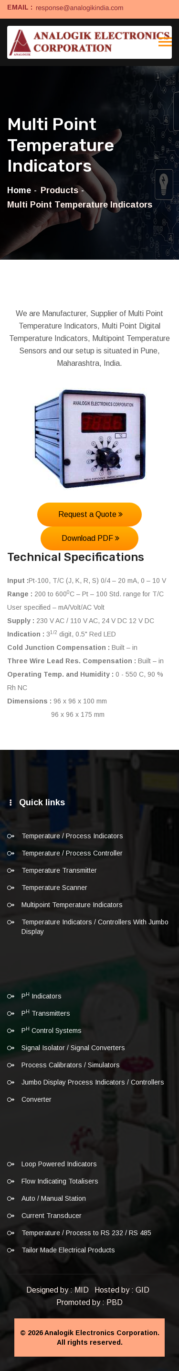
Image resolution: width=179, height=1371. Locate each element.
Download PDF (90, 538)
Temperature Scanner (54, 887)
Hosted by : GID (122, 1290)
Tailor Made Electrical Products (68, 1250)
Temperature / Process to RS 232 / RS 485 (86, 1233)
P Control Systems (51, 1030)
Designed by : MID (57, 1290)
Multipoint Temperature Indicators (72, 905)
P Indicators (41, 995)
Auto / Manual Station (53, 1198)
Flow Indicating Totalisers (59, 1181)
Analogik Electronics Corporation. (101, 1333)
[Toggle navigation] (165, 42)
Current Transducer (51, 1215)
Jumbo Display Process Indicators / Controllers (92, 1082)
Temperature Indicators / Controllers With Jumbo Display (94, 926)
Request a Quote (90, 514)
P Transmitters (45, 1013)
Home (19, 190)
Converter (36, 1099)
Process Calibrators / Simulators (70, 1065)
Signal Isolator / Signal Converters (73, 1048)
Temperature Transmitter (59, 870)
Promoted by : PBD (89, 1302)
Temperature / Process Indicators (72, 836)
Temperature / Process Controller (72, 853)
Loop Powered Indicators (59, 1164)
